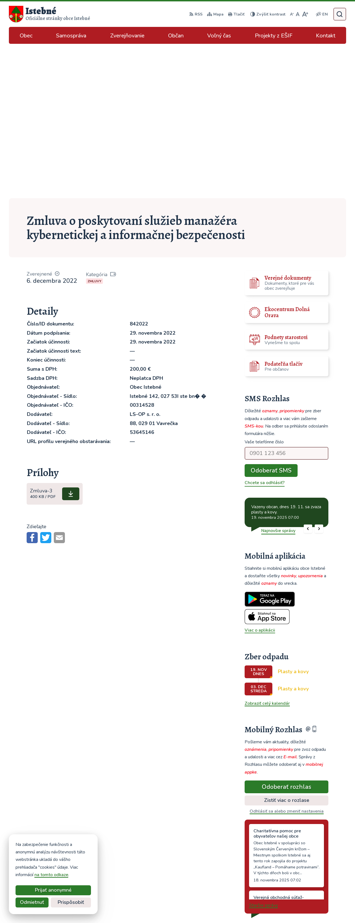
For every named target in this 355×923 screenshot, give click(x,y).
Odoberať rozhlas (286, 632)
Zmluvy (94, 126)
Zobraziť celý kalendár (267, 549)
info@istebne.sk (303, 870)
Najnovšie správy (278, 376)
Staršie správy (263, 751)
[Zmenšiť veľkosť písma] (292, 14)
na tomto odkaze (51, 875)
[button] (308, 374)
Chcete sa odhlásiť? (265, 328)
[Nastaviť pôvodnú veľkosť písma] (298, 14)
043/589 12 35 (303, 863)
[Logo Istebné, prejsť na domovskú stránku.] (49, 14)
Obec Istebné (261, 908)
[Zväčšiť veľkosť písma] (305, 14)
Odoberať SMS (271, 316)
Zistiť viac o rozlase (286, 645)
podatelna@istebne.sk (310, 877)
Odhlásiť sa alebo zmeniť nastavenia (287, 657)
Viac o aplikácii (260, 476)
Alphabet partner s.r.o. (188, 908)
